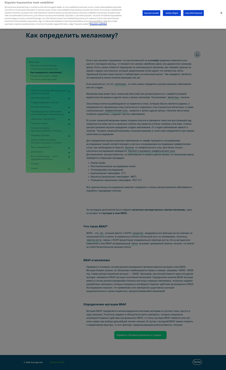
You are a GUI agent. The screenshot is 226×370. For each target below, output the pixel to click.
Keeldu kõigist (172, 10)
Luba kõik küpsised (193, 10)
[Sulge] (221, 10)
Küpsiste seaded (151, 10)
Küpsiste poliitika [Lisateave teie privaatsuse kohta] (98, 21)
